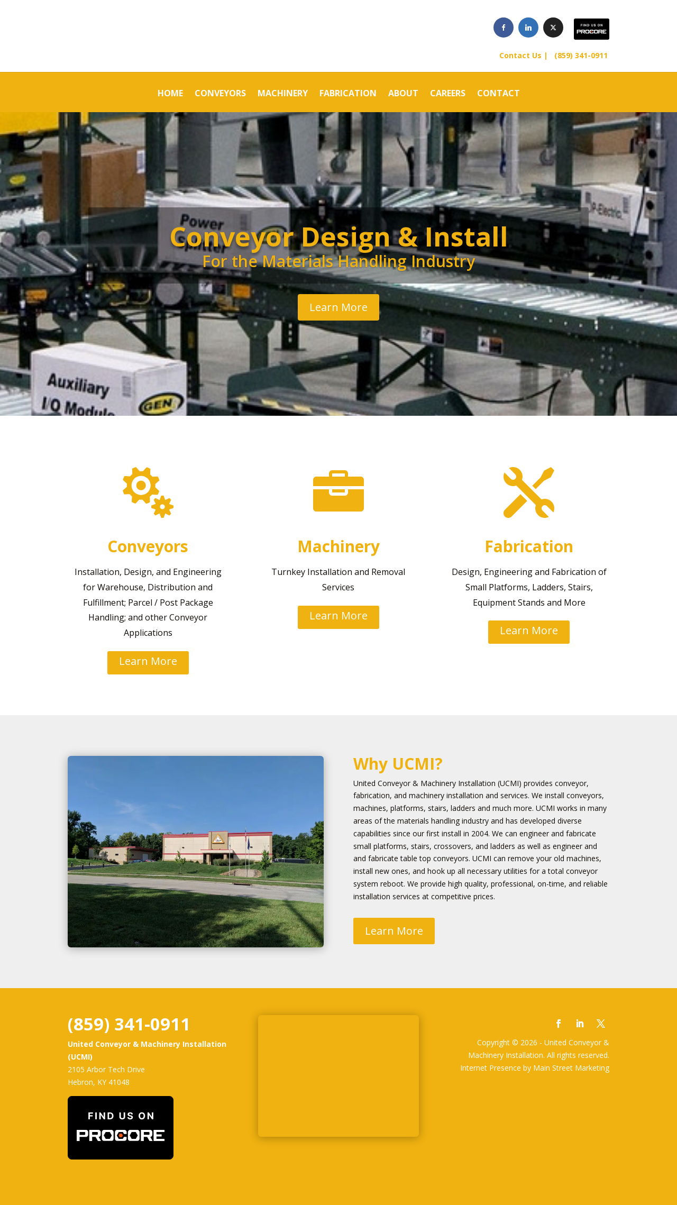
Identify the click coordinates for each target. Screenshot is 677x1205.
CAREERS (447, 94)
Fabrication (528, 546)
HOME (170, 94)
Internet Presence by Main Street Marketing (534, 1068)
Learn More (338, 307)
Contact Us (520, 55)
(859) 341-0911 (579, 55)
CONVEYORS (220, 94)
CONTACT (498, 94)
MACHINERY (283, 94)
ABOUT (403, 94)
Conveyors (147, 546)
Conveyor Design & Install (338, 236)
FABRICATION (348, 94)
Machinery (338, 546)
